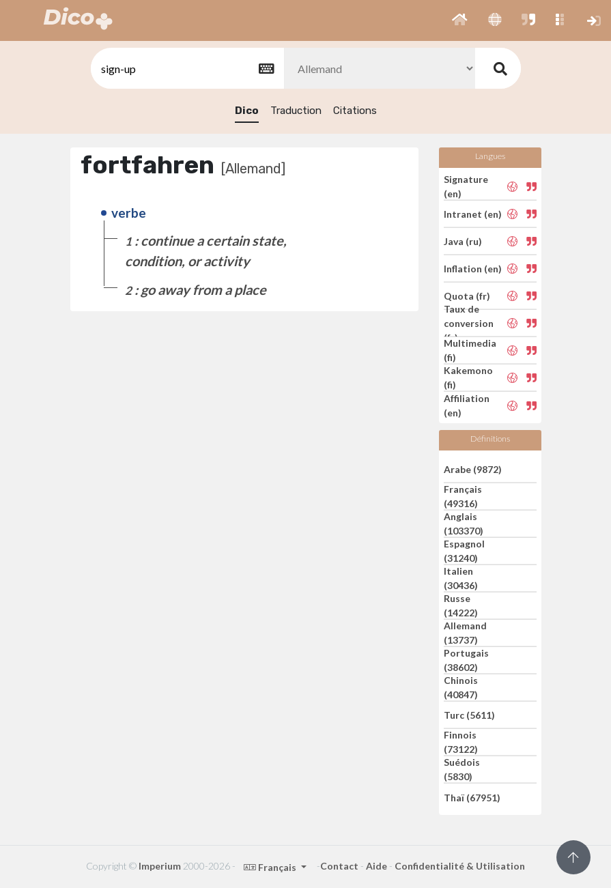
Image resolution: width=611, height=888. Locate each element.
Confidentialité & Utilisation (460, 866)
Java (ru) (463, 241)
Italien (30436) (461, 578)
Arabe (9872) (473, 468)
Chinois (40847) (461, 687)
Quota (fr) (467, 296)
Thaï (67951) (472, 797)
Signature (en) (466, 186)
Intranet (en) (473, 214)
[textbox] (186, 68)
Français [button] (271, 867)
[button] (460, 20)
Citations (355, 110)
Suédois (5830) (462, 769)
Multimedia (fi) (470, 350)
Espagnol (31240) (464, 551)
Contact (339, 866)
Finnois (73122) (461, 742)
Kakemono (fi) (468, 377)
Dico (247, 110)
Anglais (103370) (463, 523)
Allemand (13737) (465, 633)
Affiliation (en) (466, 405)
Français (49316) (463, 496)
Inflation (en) (473, 268)
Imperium (160, 866)
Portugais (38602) (466, 660)
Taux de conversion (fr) (469, 323)
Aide (376, 866)
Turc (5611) (469, 715)
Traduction (296, 110)
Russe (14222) (461, 605)
